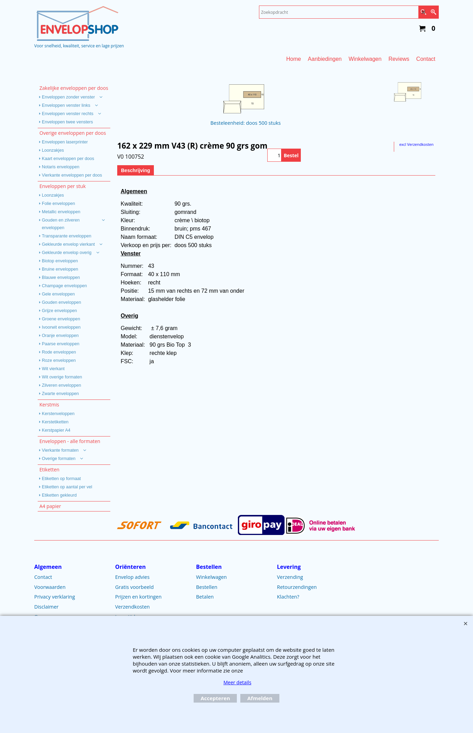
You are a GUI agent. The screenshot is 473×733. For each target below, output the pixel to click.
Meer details (237, 682)
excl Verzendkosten (416, 144)
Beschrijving (135, 170)
